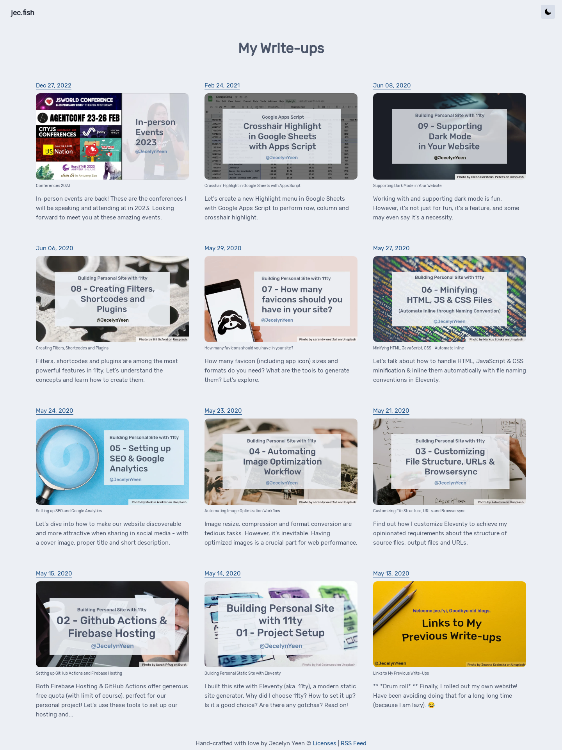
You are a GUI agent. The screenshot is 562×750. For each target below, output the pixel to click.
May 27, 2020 (391, 248)
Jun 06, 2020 (54, 248)
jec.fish (22, 13)
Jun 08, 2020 (392, 85)
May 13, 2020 (391, 573)
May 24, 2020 (54, 410)
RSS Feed (353, 743)
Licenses (324, 743)
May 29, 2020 (223, 248)
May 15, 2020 (54, 573)
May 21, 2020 (391, 410)
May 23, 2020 (223, 410)
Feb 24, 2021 (222, 85)
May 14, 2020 (223, 573)
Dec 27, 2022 (53, 85)
